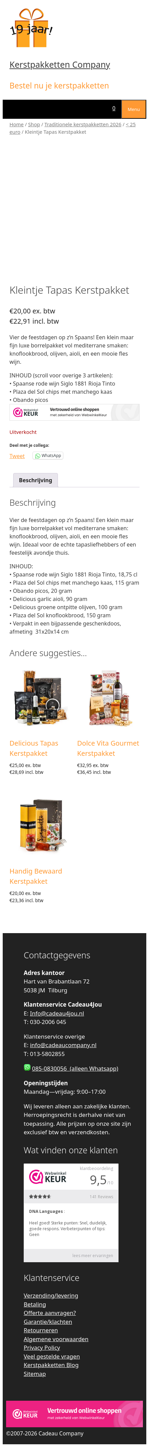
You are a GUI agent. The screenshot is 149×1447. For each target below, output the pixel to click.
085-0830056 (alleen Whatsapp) (75, 1068)
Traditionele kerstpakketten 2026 (82, 124)
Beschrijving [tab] (35, 480)
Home (16, 124)
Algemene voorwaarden (56, 1339)
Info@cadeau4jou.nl (57, 1013)
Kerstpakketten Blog (51, 1365)
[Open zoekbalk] (101, 108)
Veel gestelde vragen (52, 1356)
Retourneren (41, 1330)
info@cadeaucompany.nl (63, 1045)
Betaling (35, 1304)
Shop (34, 124)
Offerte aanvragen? (50, 1313)
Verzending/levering (51, 1295)
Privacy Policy (42, 1347)
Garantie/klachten (48, 1322)
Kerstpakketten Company (59, 64)
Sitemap (35, 1374)
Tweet (17, 455)
